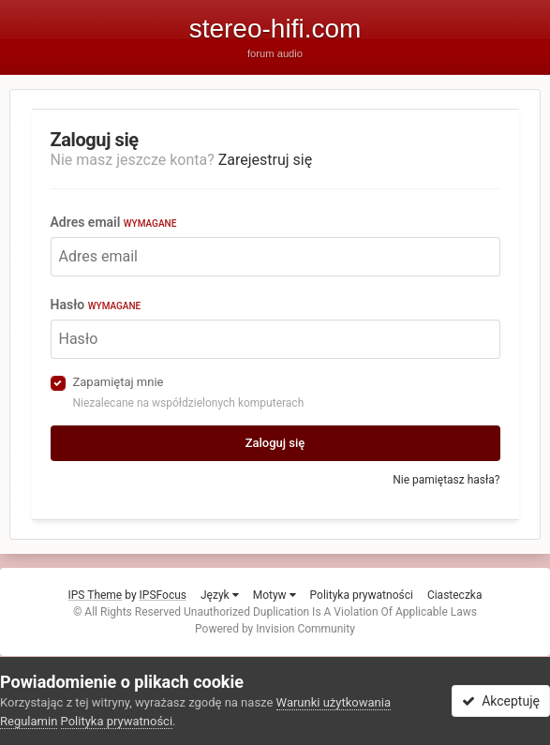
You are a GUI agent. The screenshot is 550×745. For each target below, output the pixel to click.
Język (220, 595)
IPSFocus (163, 595)
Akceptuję (501, 700)
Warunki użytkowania (333, 702)
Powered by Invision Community (275, 628)
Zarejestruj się (265, 160)
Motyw (274, 595)
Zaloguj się (275, 443)
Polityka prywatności (361, 595)
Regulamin (28, 721)
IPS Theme (95, 595)
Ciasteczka (455, 595)
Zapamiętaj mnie (118, 382)
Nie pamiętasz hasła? (446, 479)
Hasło (96, 304)
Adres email (114, 222)
